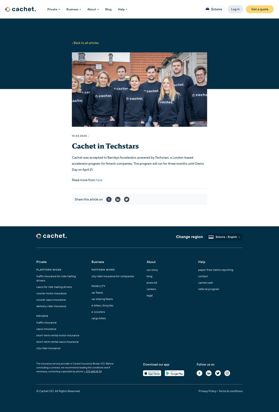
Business (72, 9)
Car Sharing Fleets (102, 299)
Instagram (227, 373)
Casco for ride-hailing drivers (54, 287)
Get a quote (259, 9)
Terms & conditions (231, 391)
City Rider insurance (48, 348)
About (91, 9)
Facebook (109, 199)
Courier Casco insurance (51, 300)
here (99, 180)
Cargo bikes (98, 318)
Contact (203, 276)
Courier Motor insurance (51, 293)
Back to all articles (86, 43)
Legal (150, 296)
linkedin (117, 199)
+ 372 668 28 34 (93, 371)
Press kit (152, 283)
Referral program (208, 289)
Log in (235, 9)
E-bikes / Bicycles (102, 305)
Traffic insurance (46, 323)
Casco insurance (46, 329)
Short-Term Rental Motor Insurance (57, 335)
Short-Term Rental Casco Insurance (57, 342)
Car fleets (97, 293)
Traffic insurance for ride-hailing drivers (56, 278)
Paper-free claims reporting (215, 270)
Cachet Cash (205, 283)
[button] (214, 9)
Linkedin (209, 373)
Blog (149, 276)
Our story (152, 270)
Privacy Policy (207, 391)
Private (52, 9)
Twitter (218, 373)
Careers (151, 289)
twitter (126, 199)
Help (121, 9)
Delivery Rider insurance (51, 306)
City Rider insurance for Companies (112, 276)
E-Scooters (98, 312)
